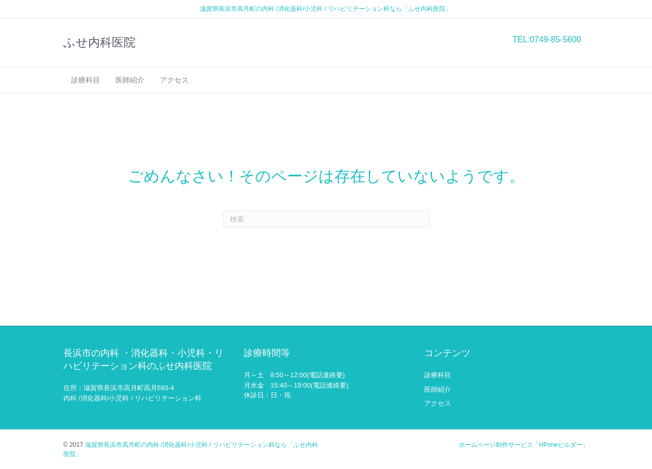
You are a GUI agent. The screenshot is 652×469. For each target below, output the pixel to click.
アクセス (174, 80)
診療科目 (85, 80)
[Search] (326, 219)
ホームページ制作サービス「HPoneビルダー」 (524, 444)
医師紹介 (129, 80)
